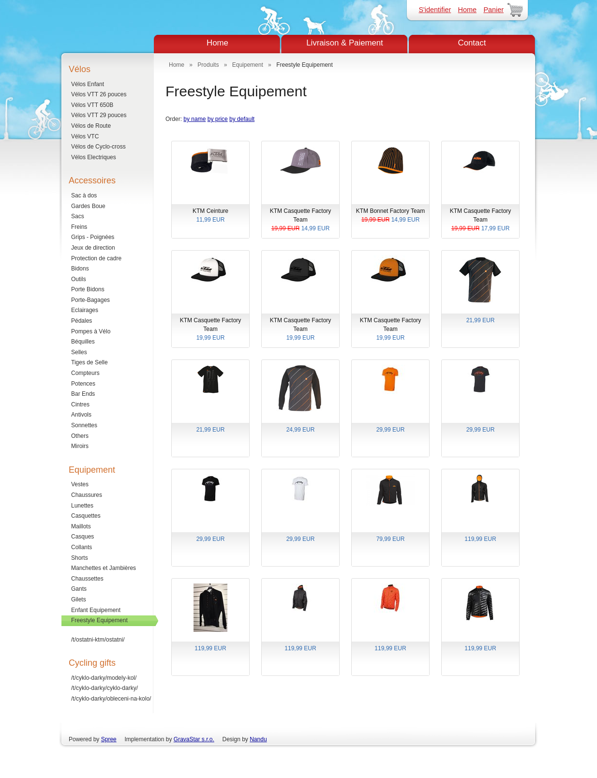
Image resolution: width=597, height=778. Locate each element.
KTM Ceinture (210, 216)
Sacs (77, 216)
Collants (81, 547)
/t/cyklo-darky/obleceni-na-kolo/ (111, 698)
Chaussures (86, 495)
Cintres (80, 404)
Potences (83, 383)
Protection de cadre (96, 258)
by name (194, 119)
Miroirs (80, 446)
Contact (472, 42)
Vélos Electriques (93, 157)
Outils (78, 279)
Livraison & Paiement (344, 42)
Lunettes (82, 505)
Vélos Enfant (87, 84)
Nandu (258, 739)
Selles (79, 352)
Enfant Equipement (95, 610)
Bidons (80, 268)
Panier (493, 10)
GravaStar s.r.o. (194, 739)
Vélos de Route (91, 125)
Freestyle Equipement (99, 620)
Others (80, 436)
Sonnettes (84, 425)
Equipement (247, 64)
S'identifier (434, 10)
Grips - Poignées (92, 237)
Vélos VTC (85, 136)
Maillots (81, 526)
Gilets (78, 599)
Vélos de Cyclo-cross (98, 146)
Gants (79, 588)
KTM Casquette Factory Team (300, 220)
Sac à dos (84, 195)
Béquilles (83, 341)
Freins (79, 227)
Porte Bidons (87, 289)
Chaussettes (87, 578)
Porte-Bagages (90, 300)
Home (467, 10)
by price (218, 119)
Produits (208, 64)
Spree (109, 739)
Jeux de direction (93, 247)
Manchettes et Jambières (103, 568)
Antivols (81, 414)
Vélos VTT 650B (92, 105)
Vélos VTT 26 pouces (99, 94)
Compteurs (85, 373)
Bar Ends (83, 393)
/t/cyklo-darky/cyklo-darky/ (104, 688)
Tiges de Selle (89, 362)
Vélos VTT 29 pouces (99, 115)
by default (241, 119)
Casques (82, 536)
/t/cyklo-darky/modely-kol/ (103, 677)
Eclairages (84, 310)
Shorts (79, 557)
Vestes (80, 484)
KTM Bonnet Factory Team (390, 216)
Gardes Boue (88, 206)
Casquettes (86, 515)
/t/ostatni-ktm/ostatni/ (98, 639)
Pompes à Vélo (90, 331)
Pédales (81, 320)
